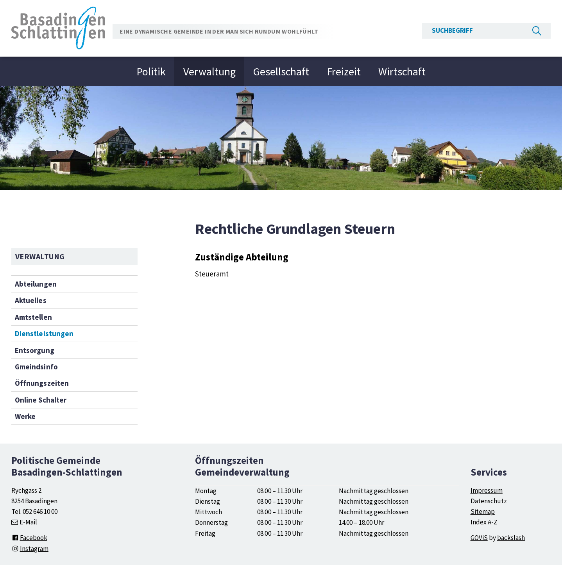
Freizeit (344, 71)
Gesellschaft (281, 71)
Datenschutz (489, 501)
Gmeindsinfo (36, 366)
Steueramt (212, 273)
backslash (511, 537)
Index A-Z (484, 522)
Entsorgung (34, 350)
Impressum (487, 490)
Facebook (29, 537)
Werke (25, 416)
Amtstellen (33, 317)
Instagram (29, 548)
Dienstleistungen (44, 333)
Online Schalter (40, 400)
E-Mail (28, 522)
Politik (151, 71)
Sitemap (483, 511)
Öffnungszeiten (41, 383)
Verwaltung (209, 71)
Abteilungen (35, 284)
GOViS (479, 537)
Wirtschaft (402, 71)
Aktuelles (30, 300)
